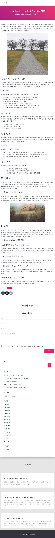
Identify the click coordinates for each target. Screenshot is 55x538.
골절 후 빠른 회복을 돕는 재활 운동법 (13, 375)
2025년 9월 (7, 407)
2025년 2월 (7, 429)
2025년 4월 (7, 422)
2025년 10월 (7, 404)
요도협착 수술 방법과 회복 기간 (12, 381)
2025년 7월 (7, 413)
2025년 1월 (7, 432)
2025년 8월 (7, 410)
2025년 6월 (7, 416)
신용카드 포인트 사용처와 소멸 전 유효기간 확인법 (16, 378)
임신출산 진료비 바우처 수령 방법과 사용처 (15, 387)
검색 (5, 361)
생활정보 (6, 449)
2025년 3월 (7, 426)
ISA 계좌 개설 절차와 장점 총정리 (12, 384)
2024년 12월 (7, 435)
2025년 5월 (7, 419)
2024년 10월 (7, 441)
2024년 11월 (7, 438)
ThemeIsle (32, 534)
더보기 (28, 484)
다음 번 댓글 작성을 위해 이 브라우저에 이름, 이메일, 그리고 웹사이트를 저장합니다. (24, 346)
